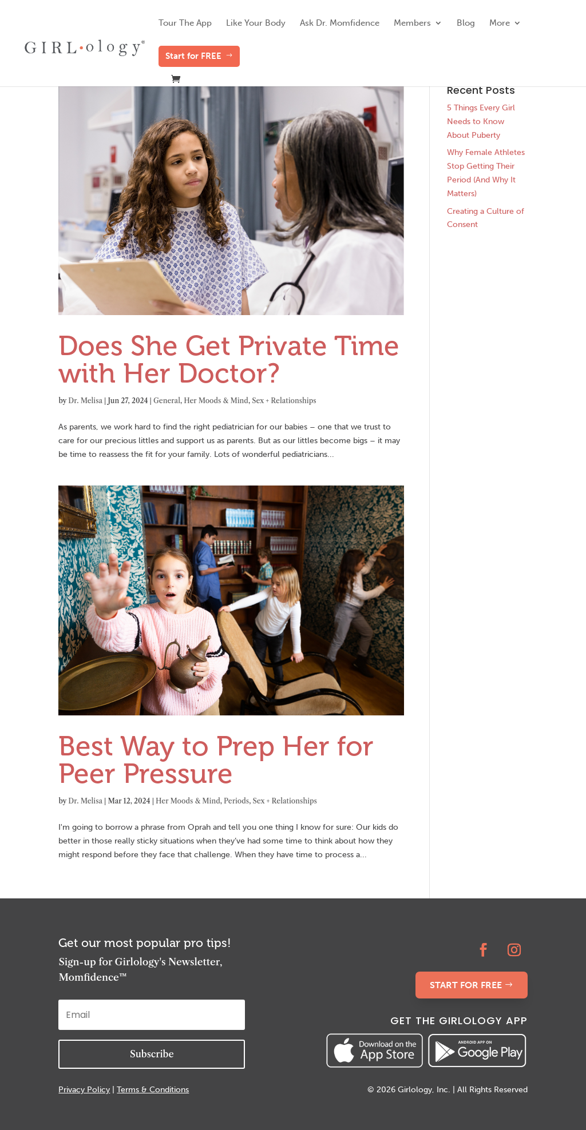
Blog (466, 23)
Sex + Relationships (284, 400)
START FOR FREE (466, 985)
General (166, 400)
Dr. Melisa (85, 400)
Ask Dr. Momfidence (339, 23)
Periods (236, 801)
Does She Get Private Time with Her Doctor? (228, 359)
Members (412, 23)
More (499, 23)
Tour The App (185, 23)
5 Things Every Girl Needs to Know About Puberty (481, 121)
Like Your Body (256, 23)
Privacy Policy (84, 1090)
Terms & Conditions (153, 1090)
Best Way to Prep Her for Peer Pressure (216, 760)
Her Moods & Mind (216, 400)
